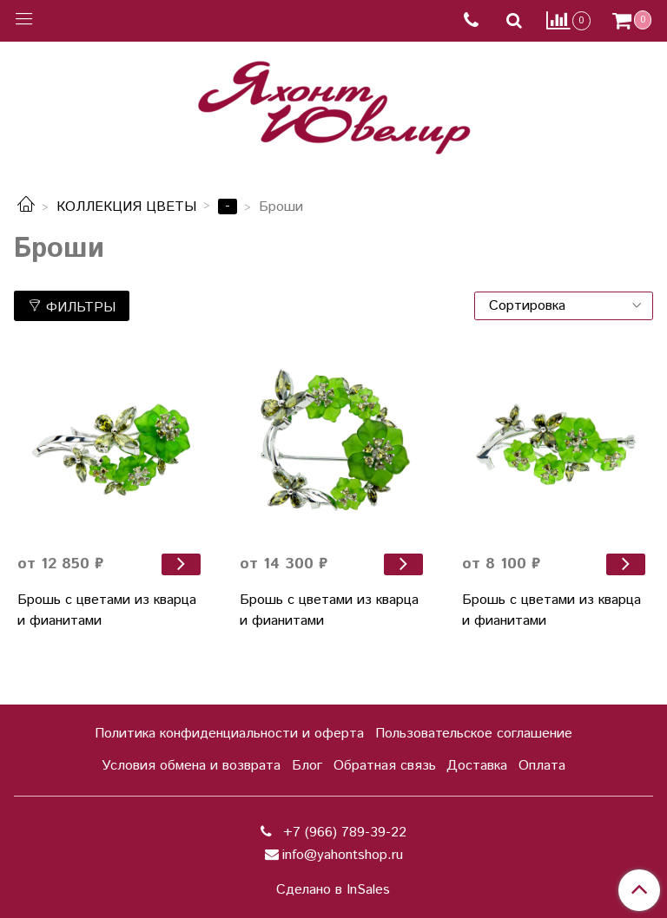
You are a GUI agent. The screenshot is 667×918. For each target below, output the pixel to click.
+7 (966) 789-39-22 (342, 833)
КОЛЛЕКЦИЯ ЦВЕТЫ (126, 207)
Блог (307, 766)
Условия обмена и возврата (191, 766)
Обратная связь (385, 766)
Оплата (541, 766)
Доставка (476, 766)
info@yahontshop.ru (342, 855)
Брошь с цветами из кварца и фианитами (106, 610)
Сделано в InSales (333, 890)
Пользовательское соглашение (473, 734)
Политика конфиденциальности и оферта (229, 734)
